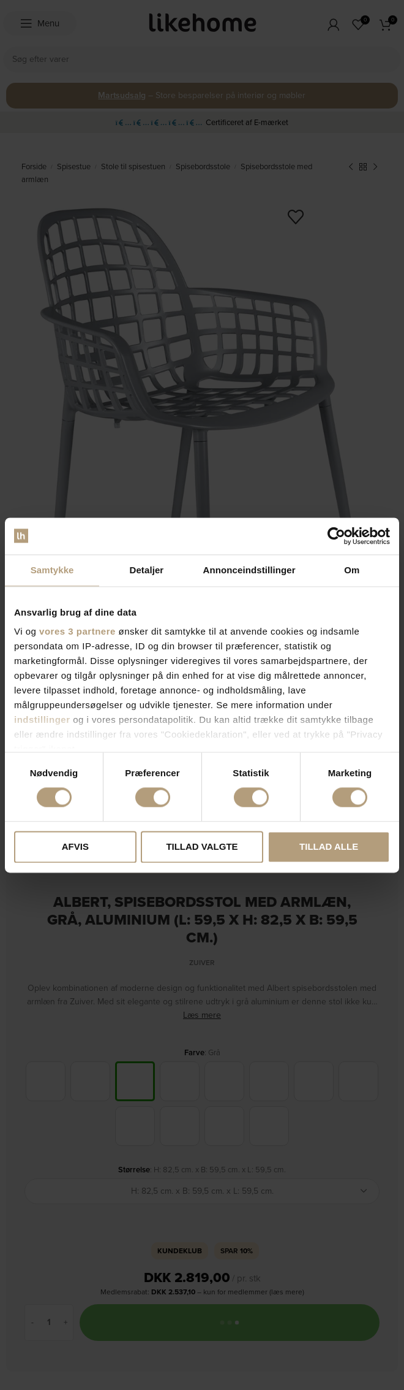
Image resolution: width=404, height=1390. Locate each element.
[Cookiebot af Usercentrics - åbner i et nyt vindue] (336, 536)
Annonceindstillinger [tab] (249, 570)
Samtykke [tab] (52, 570)
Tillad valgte (202, 846)
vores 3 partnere (77, 631)
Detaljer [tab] (146, 570)
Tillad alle (328, 846)
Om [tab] (351, 570)
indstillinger (42, 719)
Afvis (75, 846)
